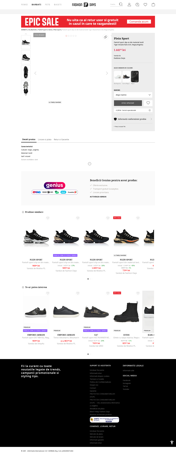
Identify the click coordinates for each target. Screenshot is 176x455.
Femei (24, 4)
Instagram (127, 383)
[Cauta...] (116, 4)
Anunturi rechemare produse (101, 414)
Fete (47, 4)
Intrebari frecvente (97, 370)
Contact (93, 388)
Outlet (111, 12)
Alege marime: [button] (133, 95)
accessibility (172, 442)
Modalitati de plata (97, 408)
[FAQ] (137, 4)
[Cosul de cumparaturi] (153, 4)
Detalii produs (28, 139)
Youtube (126, 389)
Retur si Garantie (61, 139)
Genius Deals (122, 12)
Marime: (117, 90)
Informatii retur (96, 373)
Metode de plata (96, 434)
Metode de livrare (96, 437)
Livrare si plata (44, 139)
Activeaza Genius (98, 197)
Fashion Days (119, 58)
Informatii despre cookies (99, 376)
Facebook (126, 380)
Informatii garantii (97, 440)
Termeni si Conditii (97, 379)
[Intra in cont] (129, 4)
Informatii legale (133, 365)
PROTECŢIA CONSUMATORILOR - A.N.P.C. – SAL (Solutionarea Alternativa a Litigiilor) (105, 403)
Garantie (93, 391)
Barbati (36, 4)
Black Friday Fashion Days (100, 411)
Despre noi (94, 385)
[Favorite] (145, 4)
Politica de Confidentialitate (100, 382)
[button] (89, 163)
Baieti (58, 4)
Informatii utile (128, 370)
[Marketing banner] (88, 20)
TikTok (125, 386)
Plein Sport (121, 38)
